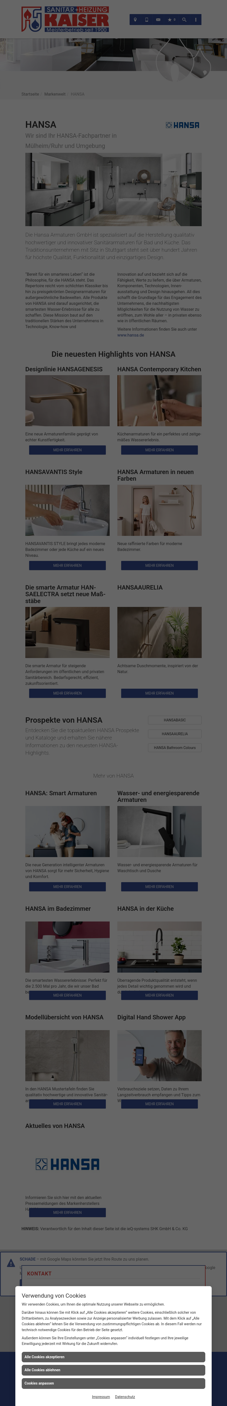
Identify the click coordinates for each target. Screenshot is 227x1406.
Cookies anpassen (39, 1383)
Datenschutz (125, 1397)
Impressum (101, 1397)
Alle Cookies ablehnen (42, 1370)
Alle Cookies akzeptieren (44, 1357)
